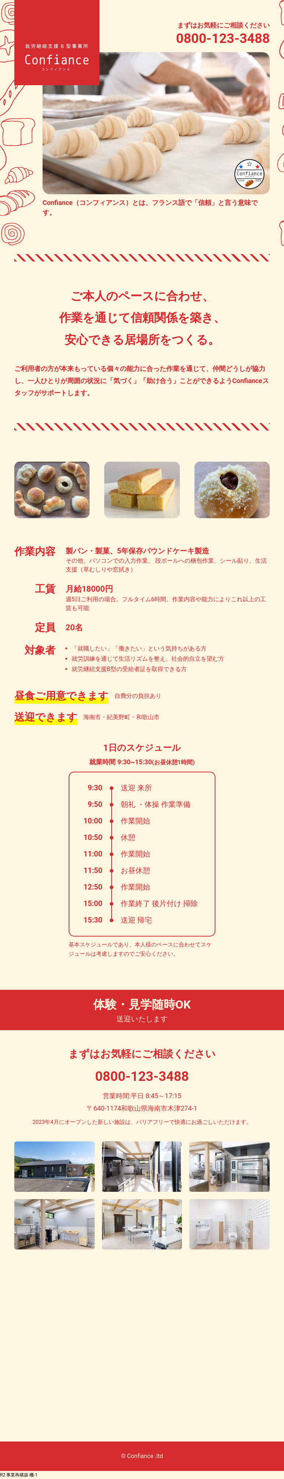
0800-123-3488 (223, 38)
